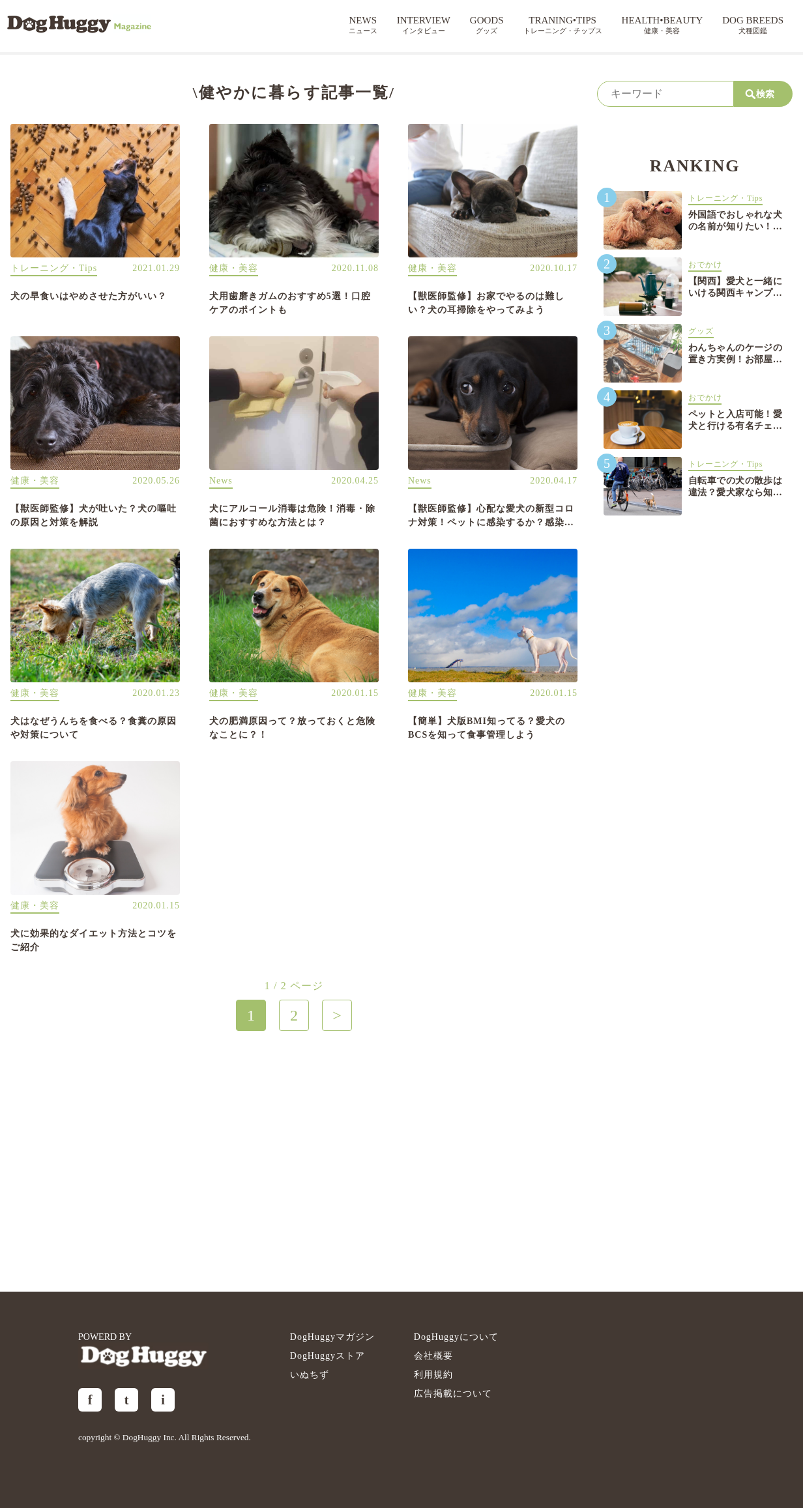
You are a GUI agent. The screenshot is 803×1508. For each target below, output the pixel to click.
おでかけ (705, 264)
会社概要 (433, 1356)
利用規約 (433, 1375)
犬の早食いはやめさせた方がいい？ (88, 296)
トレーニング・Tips (53, 268)
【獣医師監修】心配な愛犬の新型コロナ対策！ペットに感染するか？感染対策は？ (491, 522)
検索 (760, 94)
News (221, 481)
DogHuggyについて (456, 1337)
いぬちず (309, 1375)
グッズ (701, 331)
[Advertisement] (293, 1161)
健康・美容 (233, 268)
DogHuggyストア (327, 1356)
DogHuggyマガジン (332, 1337)
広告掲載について (453, 1394)
